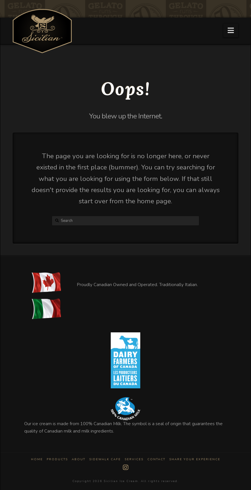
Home (37, 459)
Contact (156, 459)
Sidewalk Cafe (105, 459)
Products (57, 459)
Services (134, 459)
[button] (230, 30)
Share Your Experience (194, 459)
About (78, 459)
